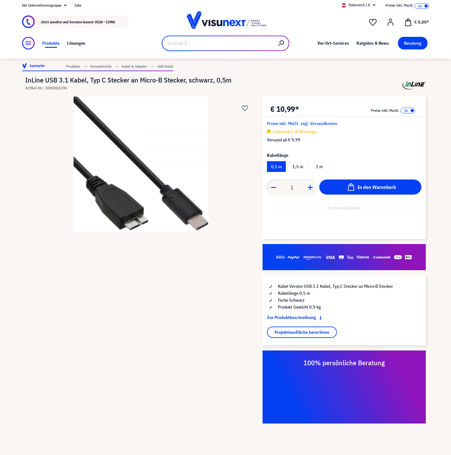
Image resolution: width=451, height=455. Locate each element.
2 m (319, 166)
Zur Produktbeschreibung (295, 317)
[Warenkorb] (416, 21)
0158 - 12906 (105, 22)
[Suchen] (281, 43)
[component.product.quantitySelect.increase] (310, 187)
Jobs (77, 5)
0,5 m (276, 166)
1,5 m (297, 166)
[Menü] (28, 43)
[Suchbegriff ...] (218, 43)
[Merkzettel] (373, 22)
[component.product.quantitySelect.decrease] (273, 187)
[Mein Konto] (390, 22)
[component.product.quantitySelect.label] (292, 187)
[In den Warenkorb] (370, 187)
